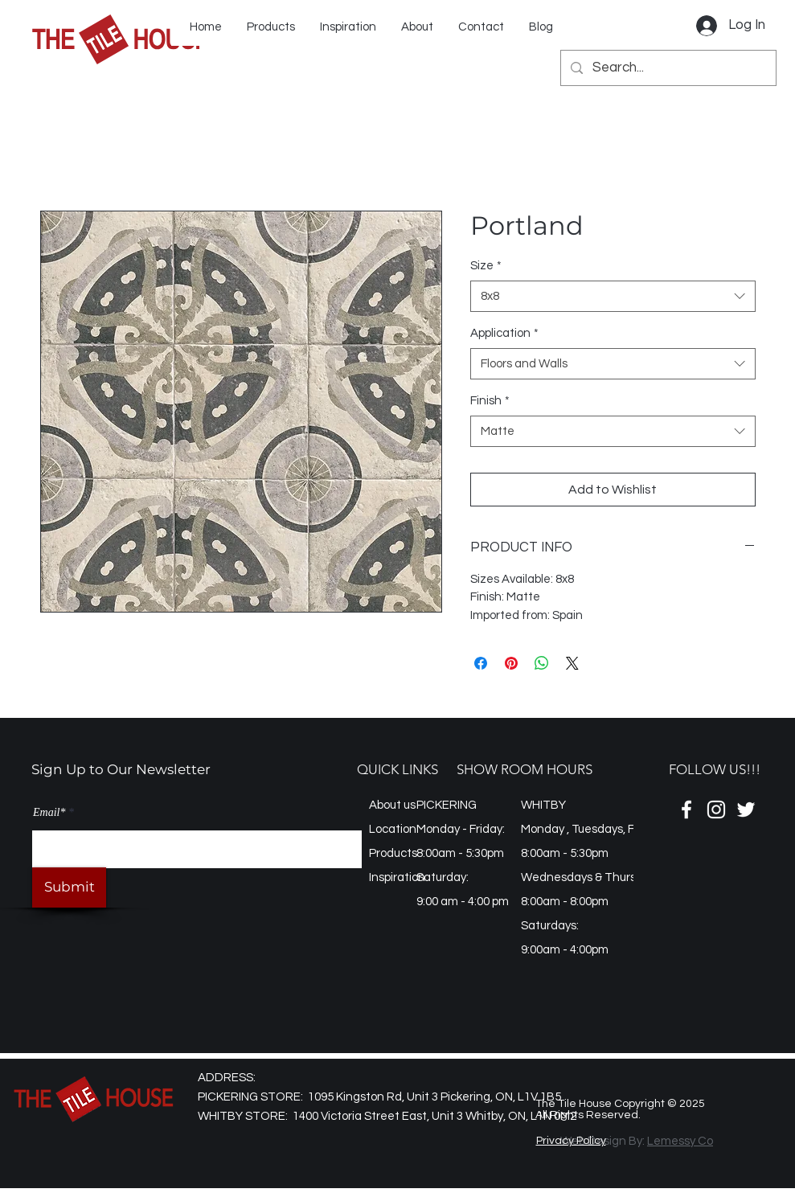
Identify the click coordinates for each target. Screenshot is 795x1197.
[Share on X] (572, 663)
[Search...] (667, 68)
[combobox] (613, 296)
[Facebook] (686, 809)
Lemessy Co (680, 1141)
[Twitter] (746, 809)
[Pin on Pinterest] (511, 663)
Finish (490, 401)
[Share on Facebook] (480, 663)
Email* (49, 812)
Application (504, 333)
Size (486, 266)
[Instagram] (716, 809)
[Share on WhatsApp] (541, 663)
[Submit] (69, 887)
